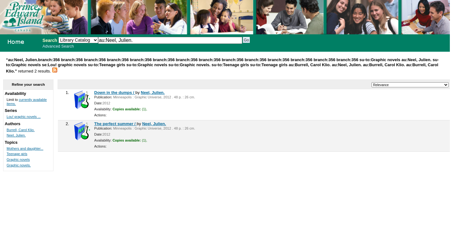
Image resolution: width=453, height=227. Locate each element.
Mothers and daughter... (25, 148)
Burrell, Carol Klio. (21, 130)
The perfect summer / (115, 123)
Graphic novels (18, 159)
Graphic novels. (19, 165)
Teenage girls (17, 154)
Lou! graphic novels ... (24, 117)
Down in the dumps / (115, 92)
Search (49, 40)
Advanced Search (58, 46)
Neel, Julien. (153, 92)
